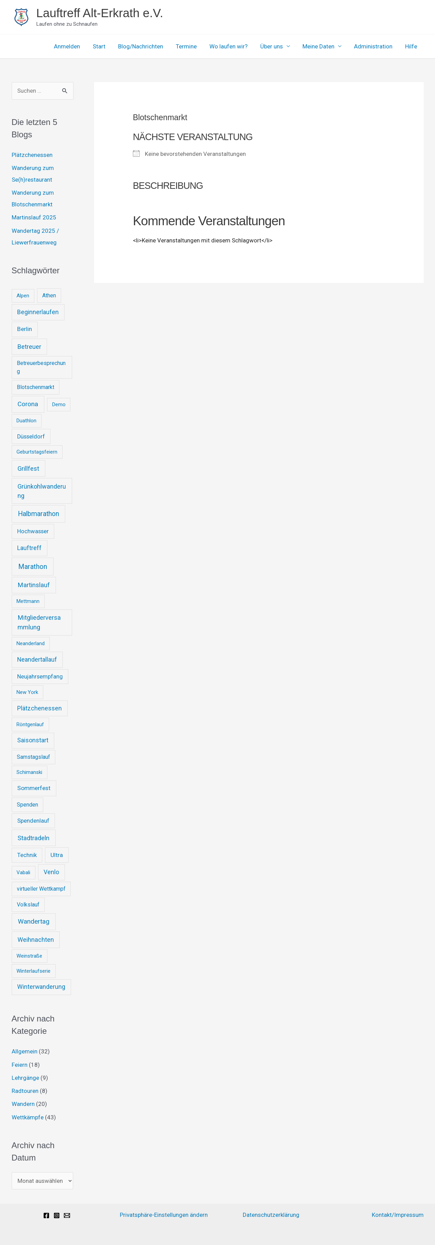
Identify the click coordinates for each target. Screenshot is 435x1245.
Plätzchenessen (32, 154)
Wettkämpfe (28, 1117)
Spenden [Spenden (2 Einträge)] (27, 804)
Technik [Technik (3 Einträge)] (27, 855)
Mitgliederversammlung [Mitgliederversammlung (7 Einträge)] (39, 622)
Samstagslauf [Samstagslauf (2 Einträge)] (33, 757)
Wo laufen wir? (233, 46)
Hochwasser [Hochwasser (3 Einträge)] (33, 531)
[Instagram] (57, 1215)
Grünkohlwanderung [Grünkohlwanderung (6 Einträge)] (42, 491)
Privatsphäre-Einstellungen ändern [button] (164, 1214)
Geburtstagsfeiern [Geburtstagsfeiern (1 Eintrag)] (36, 452)
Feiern (19, 1064)
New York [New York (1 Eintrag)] (27, 692)
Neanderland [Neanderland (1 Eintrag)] (30, 643)
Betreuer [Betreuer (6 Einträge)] (29, 346)
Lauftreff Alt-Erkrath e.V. (99, 13)
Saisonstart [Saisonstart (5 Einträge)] (32, 740)
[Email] (67, 1215)
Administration (375, 46)
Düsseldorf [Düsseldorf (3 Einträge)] (31, 436)
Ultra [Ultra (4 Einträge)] (56, 855)
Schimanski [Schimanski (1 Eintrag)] (29, 772)
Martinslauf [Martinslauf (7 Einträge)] (34, 585)
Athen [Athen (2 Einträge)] (49, 295)
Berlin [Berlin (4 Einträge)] (24, 328)
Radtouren (25, 1090)
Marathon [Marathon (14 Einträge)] (32, 566)
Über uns (275, 46)
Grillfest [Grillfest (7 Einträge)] (28, 468)
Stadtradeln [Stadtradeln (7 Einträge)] (33, 838)
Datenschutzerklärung (271, 1214)
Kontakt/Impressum (398, 1214)
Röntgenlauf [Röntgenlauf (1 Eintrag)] (30, 724)
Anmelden (76, 46)
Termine (192, 46)
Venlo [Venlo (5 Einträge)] (51, 872)
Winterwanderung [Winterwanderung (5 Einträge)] (41, 986)
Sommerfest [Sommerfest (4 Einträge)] (33, 788)
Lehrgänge (25, 1077)
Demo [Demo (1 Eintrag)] (59, 404)
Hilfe (412, 46)
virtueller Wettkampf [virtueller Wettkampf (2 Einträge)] (41, 889)
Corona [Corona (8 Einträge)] (28, 404)
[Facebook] (46, 1215)
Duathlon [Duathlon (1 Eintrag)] (26, 421)
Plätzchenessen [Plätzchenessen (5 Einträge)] (39, 708)
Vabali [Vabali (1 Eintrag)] (23, 872)
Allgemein (24, 1051)
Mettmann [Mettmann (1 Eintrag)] (27, 601)
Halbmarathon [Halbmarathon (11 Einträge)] (38, 514)
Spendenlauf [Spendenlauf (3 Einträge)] (33, 821)
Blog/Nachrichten (147, 46)
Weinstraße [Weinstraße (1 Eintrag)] (29, 956)
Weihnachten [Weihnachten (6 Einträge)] (36, 939)
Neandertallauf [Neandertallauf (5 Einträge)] (37, 659)
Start (107, 46)
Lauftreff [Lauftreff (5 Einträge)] (29, 548)
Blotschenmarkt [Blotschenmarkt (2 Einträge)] (35, 387)
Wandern (23, 1103)
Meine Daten (321, 46)
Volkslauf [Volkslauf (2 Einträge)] (28, 904)
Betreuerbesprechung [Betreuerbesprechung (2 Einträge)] (41, 367)
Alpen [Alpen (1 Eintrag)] (22, 296)
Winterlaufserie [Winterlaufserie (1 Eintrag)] (33, 971)
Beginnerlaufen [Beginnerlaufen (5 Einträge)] (38, 312)
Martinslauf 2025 (34, 217)
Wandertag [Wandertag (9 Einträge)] (33, 921)
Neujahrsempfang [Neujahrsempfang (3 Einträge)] (40, 676)
